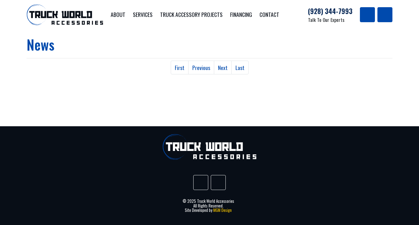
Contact (269, 14)
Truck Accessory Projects (191, 14)
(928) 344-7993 (330, 11)
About (118, 14)
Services (143, 14)
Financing (241, 14)
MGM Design (222, 210)
